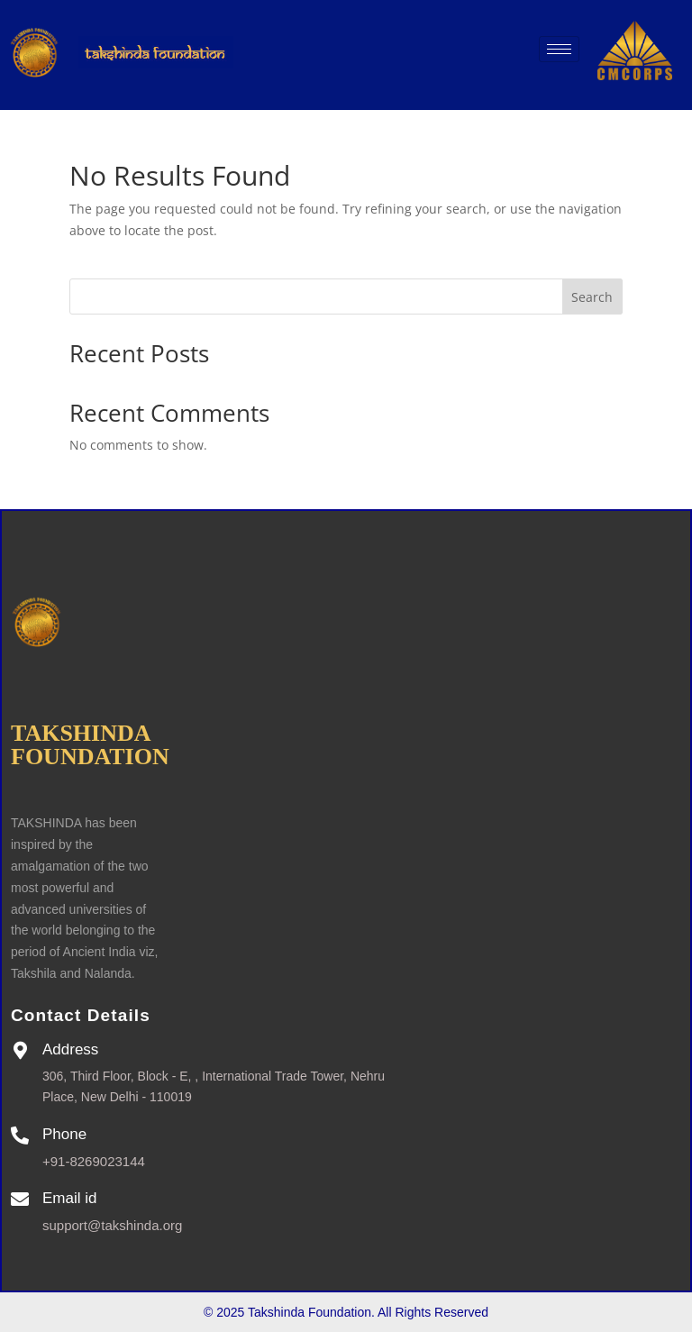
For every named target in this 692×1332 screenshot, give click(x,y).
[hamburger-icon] (559, 49)
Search (592, 297)
